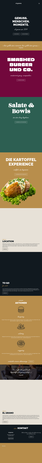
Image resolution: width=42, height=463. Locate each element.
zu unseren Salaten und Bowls (21, 122)
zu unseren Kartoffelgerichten (21, 158)
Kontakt (31, 421)
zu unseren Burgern (21, 80)
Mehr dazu (5, 233)
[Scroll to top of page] (37, 461)
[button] (39, 3)
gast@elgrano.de (11, 422)
